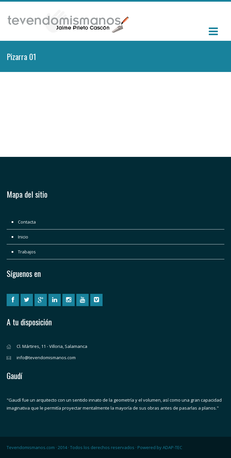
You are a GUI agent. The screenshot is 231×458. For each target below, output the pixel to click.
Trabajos (27, 252)
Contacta (27, 222)
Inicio (23, 237)
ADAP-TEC (172, 447)
